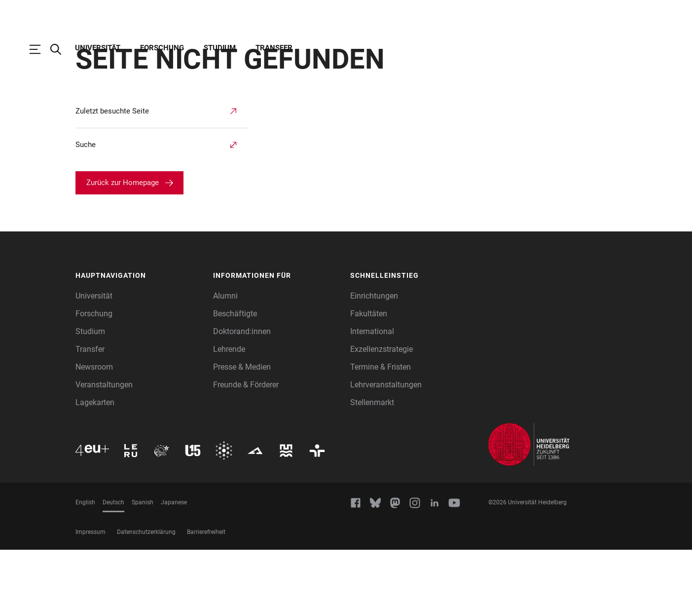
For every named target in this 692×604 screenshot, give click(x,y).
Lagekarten (94, 456)
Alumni (225, 350)
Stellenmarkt (372, 456)
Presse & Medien (242, 421)
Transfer (273, 47)
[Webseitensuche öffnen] (60, 49)
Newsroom (94, 421)
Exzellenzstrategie (381, 403)
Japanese (174, 556)
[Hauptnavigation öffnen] (40, 49)
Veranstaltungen (104, 439)
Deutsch (113, 556)
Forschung (162, 47)
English (85, 556)
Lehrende (229, 403)
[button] (139, 330)
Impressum (90, 586)
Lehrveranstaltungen (386, 439)
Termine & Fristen (380, 421)
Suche (85, 198)
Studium (220, 47)
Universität (97, 47)
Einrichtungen (374, 350)
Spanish (142, 556)
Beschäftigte (235, 368)
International (372, 385)
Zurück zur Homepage (122, 236)
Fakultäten (368, 368)
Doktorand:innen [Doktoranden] (242, 385)
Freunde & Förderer (246, 439)
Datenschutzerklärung (146, 586)
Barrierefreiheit (206, 586)
